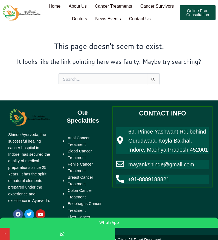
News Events (130, 15)
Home (74, 5)
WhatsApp (109, 222)
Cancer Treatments (135, 5)
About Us (97, 5)
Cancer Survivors (66, 15)
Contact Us (163, 15)
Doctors (100, 15)
